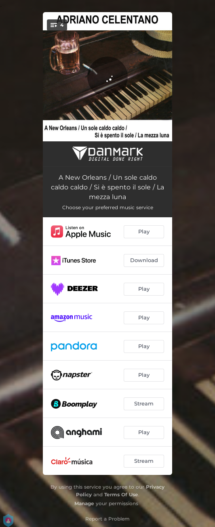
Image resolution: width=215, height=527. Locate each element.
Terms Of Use (121, 494)
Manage (84, 503)
